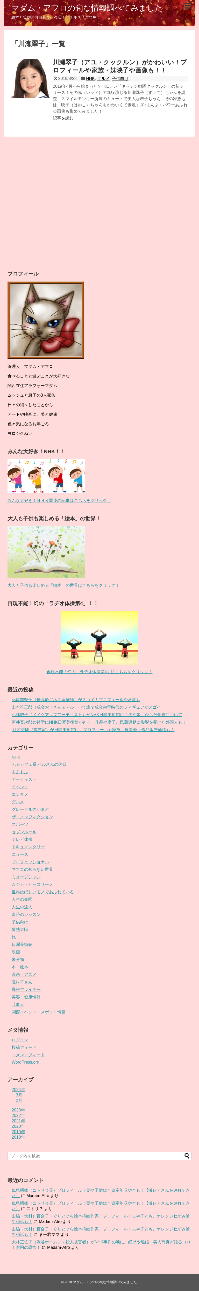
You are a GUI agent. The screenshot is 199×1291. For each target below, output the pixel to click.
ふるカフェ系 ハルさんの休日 (39, 764)
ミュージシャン (26, 877)
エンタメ (20, 794)
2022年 (18, 1115)
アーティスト (24, 779)
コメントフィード (28, 1055)
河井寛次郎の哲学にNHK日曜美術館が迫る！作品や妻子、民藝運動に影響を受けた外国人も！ (99, 722)
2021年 (18, 1121)
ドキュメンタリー (28, 847)
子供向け (120, 78)
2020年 (18, 1126)
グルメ (103, 78)
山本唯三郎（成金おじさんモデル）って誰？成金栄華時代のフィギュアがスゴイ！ (88, 707)
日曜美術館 (22, 944)
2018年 (18, 1137)
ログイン (20, 1040)
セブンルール (24, 832)
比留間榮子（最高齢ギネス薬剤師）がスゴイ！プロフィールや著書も (76, 700)
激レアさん (22, 982)
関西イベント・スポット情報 (39, 1012)
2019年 (18, 1132)
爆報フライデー (26, 989)
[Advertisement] (99, 204)
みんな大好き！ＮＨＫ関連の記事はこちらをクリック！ (59, 500)
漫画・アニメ (24, 974)
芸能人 (18, 1004)
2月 (19, 1100)
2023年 (18, 1110)
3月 (19, 1095)
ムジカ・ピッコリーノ (32, 884)
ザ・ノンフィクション (32, 817)
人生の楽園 (22, 899)
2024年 (18, 1089)
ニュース (20, 854)
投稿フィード (24, 1047)
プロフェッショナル (30, 862)
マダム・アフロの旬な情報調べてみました (87, 8)
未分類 (18, 959)
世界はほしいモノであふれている (43, 892)
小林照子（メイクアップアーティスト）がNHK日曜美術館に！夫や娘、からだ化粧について (97, 715)
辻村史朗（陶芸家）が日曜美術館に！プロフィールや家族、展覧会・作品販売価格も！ (93, 730)
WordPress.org (25, 1062)
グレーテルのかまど (30, 809)
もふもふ (20, 772)
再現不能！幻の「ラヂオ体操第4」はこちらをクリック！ (100, 672)
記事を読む (63, 118)
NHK (90, 78)
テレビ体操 (22, 839)
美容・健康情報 (26, 997)
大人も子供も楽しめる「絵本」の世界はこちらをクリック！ (63, 585)
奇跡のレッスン (26, 914)
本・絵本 (20, 967)
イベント (20, 787)
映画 (16, 952)
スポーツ (20, 824)
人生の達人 (22, 907)
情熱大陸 (20, 929)
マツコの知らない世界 (32, 869)
